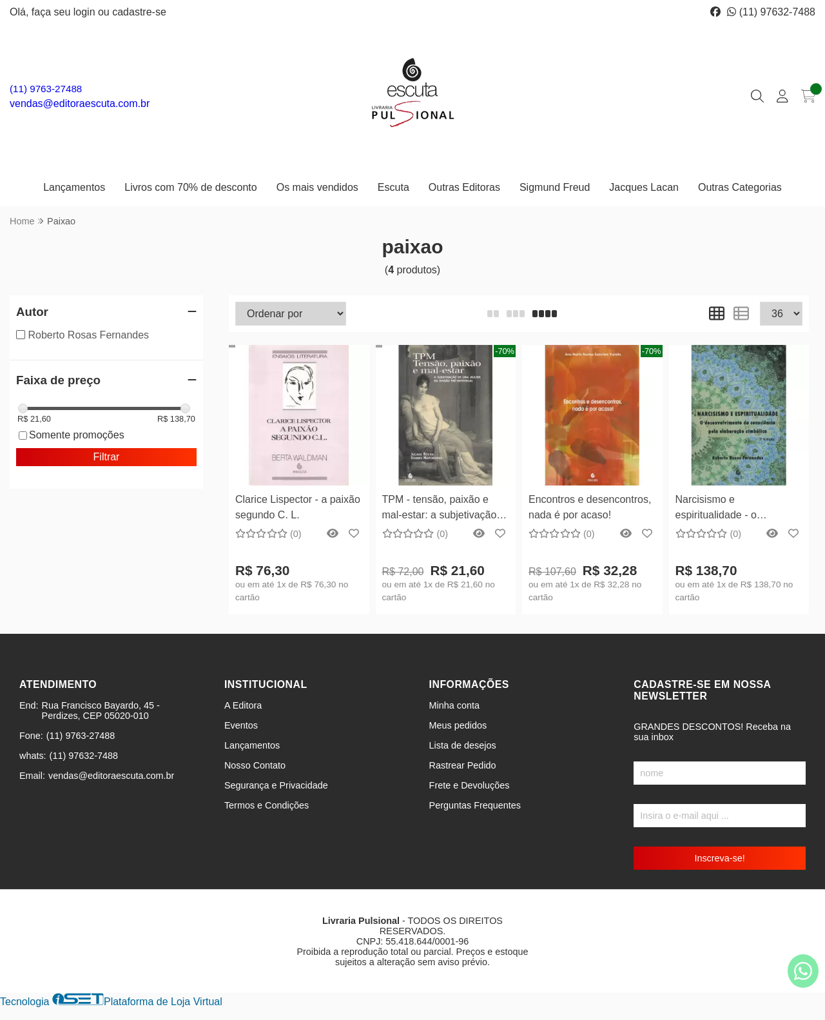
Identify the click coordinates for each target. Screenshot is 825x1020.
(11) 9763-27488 (46, 88)
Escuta (393, 187)
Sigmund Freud (554, 187)
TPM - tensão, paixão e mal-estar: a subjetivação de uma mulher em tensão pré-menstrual (442, 509)
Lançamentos (74, 187)
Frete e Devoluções (469, 785)
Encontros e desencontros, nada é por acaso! (590, 507)
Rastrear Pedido (462, 765)
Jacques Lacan (644, 187)
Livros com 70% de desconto (190, 187)
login (85, 11)
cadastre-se (139, 11)
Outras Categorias (740, 187)
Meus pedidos (458, 725)
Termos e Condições (266, 805)
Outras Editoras (464, 187)
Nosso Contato (255, 765)
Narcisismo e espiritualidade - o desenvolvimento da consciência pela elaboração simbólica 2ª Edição (730, 509)
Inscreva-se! (719, 858)
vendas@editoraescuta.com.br (80, 103)
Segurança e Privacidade (276, 785)
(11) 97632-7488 (771, 11)
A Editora (243, 705)
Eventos (241, 725)
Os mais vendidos (317, 187)
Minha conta (454, 705)
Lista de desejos (462, 745)
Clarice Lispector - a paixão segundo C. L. (297, 507)
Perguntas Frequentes (475, 805)
